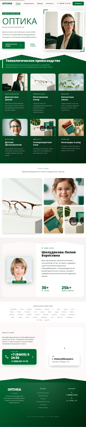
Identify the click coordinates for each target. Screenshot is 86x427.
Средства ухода (43, 407)
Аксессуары (43, 404)
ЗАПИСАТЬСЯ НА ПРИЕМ (13, 45)
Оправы (43, 398)
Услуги (18, 3)
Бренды (40, 3)
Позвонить (78, 3)
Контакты (49, 3)
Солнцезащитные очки (43, 401)
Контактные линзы (43, 393)
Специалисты (29, 3)
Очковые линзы (43, 396)
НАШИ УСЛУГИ (33, 45)
